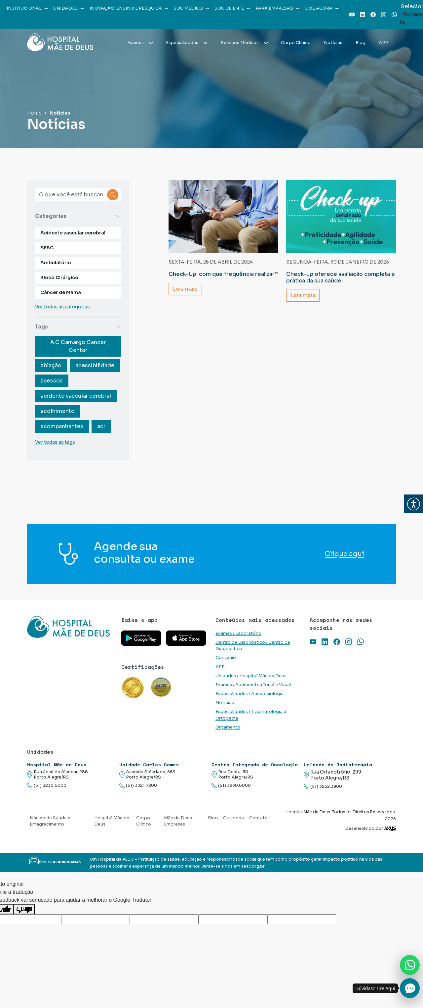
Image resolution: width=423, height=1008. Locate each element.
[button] (413, 504)
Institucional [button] (27, 8)
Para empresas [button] (277, 8)
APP (383, 42)
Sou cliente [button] (232, 8)
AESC (47, 248)
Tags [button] (78, 326)
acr (101, 426)
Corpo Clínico (296, 42)
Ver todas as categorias (62, 307)
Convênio (225, 657)
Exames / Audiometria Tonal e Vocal (253, 684)
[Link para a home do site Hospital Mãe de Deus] (70, 635)
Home (34, 113)
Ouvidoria (233, 818)
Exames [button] (140, 42)
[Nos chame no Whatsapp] (410, 965)
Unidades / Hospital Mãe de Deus (251, 676)
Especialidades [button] (186, 42)
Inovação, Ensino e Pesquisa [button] (129, 8)
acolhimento (58, 411)
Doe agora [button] (322, 8)
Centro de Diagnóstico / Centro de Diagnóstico (252, 645)
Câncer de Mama (60, 292)
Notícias (333, 42)
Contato (258, 818)
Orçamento (227, 727)
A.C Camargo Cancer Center (78, 346)
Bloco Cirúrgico (59, 277)
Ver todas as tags (55, 442)
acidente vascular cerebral (76, 395)
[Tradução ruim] (24, 909)
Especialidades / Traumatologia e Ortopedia (250, 715)
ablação (51, 365)
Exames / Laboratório (238, 633)
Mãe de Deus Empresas (178, 821)
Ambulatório (55, 263)
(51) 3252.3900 (323, 786)
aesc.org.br (253, 866)
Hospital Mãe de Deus (111, 821)
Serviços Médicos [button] (244, 42)
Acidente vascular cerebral (72, 233)
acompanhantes (62, 426)
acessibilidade (94, 365)
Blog (360, 42)
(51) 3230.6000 (46, 785)
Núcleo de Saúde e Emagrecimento (50, 821)
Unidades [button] (68, 8)
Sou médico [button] (191, 8)
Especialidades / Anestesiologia (249, 693)
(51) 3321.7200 (138, 785)
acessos (52, 380)
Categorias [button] (78, 216)
